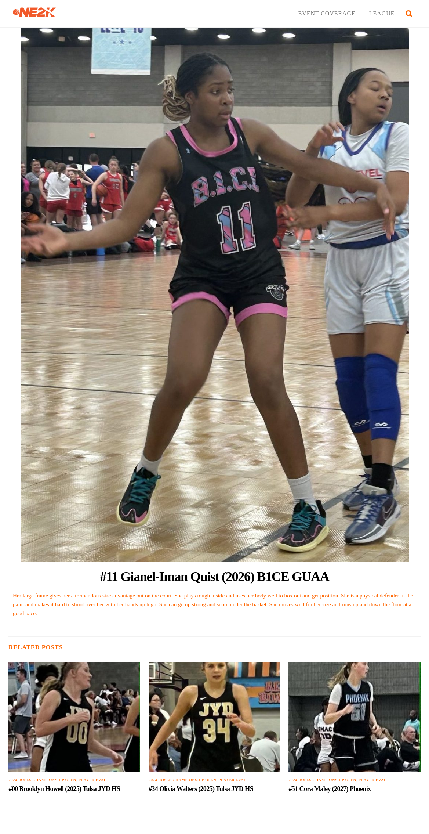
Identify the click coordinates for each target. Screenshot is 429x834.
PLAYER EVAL (92, 780)
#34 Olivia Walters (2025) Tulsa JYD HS (201, 789)
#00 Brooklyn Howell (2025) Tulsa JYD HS (64, 789)
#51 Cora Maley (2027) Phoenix (329, 789)
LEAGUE (382, 13)
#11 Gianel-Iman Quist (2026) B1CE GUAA (214, 576)
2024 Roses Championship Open (42, 780)
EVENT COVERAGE (327, 13)
